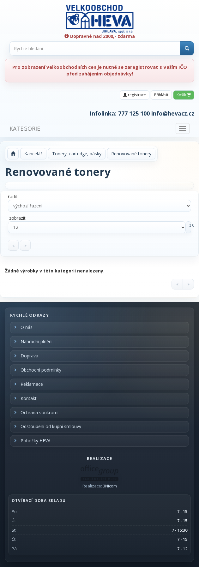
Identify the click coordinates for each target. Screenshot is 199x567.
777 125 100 (134, 113)
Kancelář (33, 154)
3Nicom (110, 486)
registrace (134, 95)
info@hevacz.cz (172, 113)
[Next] (25, 245)
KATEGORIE (24, 128)
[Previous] (13, 245)
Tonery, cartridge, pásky (76, 154)
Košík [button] (184, 95)
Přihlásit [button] (161, 95)
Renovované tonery (131, 154)
